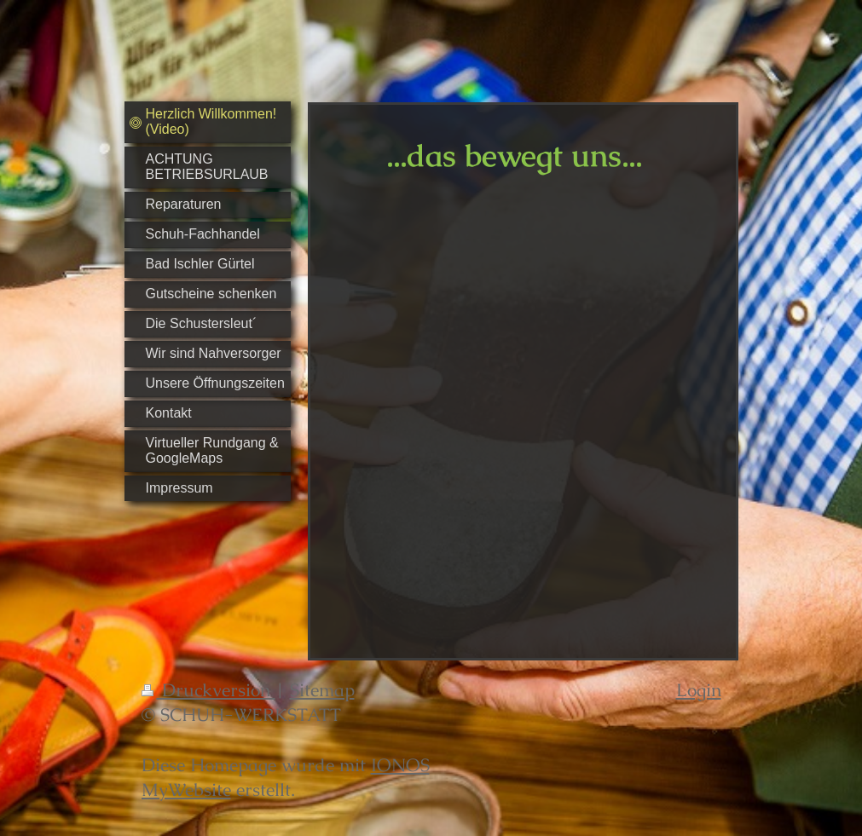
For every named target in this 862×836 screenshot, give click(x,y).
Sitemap (322, 689)
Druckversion (208, 689)
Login (698, 689)
